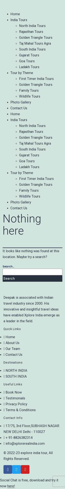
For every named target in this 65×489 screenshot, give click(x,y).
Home (15, 14)
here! (11, 486)
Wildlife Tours (29, 96)
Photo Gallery (20, 102)
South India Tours (32, 49)
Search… (8, 266)
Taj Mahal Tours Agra (35, 43)
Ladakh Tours (29, 67)
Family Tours (29, 90)
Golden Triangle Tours (35, 37)
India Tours (18, 20)
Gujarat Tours (29, 55)
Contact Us (18, 108)
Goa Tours (27, 61)
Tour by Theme (21, 73)
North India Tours (32, 26)
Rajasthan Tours (31, 32)
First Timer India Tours (36, 79)
